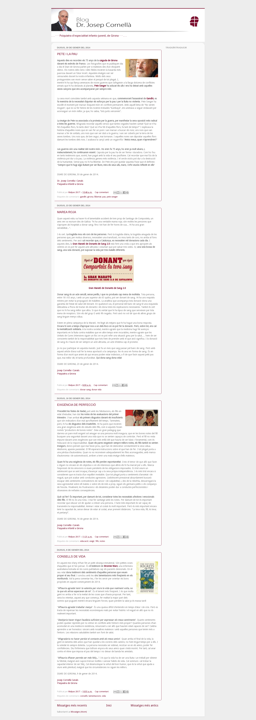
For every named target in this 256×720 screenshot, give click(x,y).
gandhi (83, 196)
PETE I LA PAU (67, 54)
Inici (109, 705)
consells (84, 696)
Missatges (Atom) (79, 712)
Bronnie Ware (111, 566)
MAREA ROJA (66, 212)
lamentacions (95, 696)
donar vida (96, 389)
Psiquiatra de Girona (67, 683)
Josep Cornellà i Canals (68, 525)
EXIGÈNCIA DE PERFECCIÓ (76, 404)
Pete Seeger (100, 85)
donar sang (85, 389)
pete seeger (112, 196)
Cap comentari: (102, 192)
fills (97, 541)
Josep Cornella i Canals (68, 370)
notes (102, 541)
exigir (92, 541)
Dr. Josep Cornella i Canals (70, 180)
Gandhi (149, 98)
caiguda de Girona (108, 60)
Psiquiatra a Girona (66, 373)
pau (104, 196)
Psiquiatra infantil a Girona (70, 184)
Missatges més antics (144, 705)
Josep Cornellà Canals (67, 680)
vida (104, 696)
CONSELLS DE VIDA (71, 556)
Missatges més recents (72, 705)
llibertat (97, 196)
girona (90, 196)
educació (84, 541)
